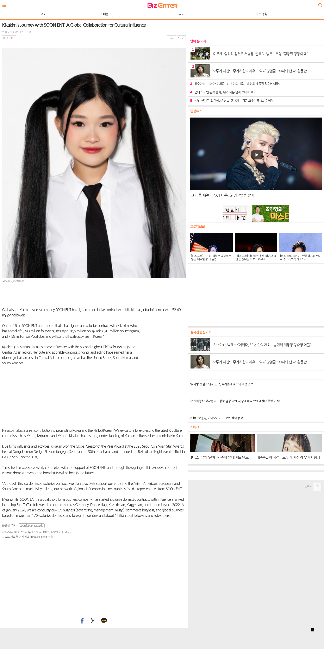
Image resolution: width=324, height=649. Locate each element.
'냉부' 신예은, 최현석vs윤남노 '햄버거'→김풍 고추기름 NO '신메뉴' (232, 100)
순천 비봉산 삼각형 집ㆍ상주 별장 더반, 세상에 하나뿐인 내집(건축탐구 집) (235, 401)
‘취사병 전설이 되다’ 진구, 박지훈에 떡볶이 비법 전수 (221, 384)
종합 (229, 13)
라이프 (85, 13)
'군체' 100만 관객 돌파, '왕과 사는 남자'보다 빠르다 (222, 92)
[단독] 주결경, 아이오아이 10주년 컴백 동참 (216, 418)
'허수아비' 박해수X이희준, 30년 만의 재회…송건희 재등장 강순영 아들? (235, 84)
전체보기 (5, 4)
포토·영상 (163, 13)
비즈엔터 (162, 5)
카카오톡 (104, 621)
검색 (320, 3)
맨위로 (308, 486)
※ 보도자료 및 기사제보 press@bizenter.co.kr (27, 536)
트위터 (92, 621)
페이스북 (82, 621)
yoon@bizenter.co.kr (31, 525)
